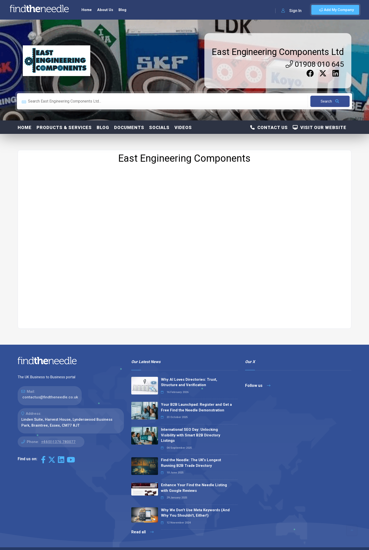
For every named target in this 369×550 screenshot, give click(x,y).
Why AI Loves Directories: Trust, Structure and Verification (189, 374)
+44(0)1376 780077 (58, 434)
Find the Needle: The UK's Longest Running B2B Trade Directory (191, 455)
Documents (129, 119)
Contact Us (269, 119)
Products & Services (64, 119)
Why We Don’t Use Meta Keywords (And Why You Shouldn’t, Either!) (195, 505)
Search (330, 93)
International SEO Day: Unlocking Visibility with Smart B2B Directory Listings (190, 427)
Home (25, 119)
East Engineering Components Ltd (278, 44)
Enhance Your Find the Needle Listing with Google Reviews (194, 480)
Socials (159, 119)
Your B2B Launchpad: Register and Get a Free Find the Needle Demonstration (196, 399)
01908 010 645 (315, 56)
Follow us (257, 377)
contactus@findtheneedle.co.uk (50, 389)
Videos (183, 119)
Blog (103, 119)
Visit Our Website (319, 119)
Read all (142, 524)
